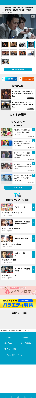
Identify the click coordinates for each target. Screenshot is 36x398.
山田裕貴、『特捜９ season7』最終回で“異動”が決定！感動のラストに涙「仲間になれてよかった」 (21, 330)
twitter (10, 319)
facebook (18, 319)
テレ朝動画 (24, 337)
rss (26, 319)
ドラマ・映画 (12, 330)
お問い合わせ (7, 343)
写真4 (27, 330)
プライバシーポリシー (10, 349)
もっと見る (18, 187)
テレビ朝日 (7, 337)
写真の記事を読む (18, 69)
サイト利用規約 (26, 343)
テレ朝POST (18, 2)
